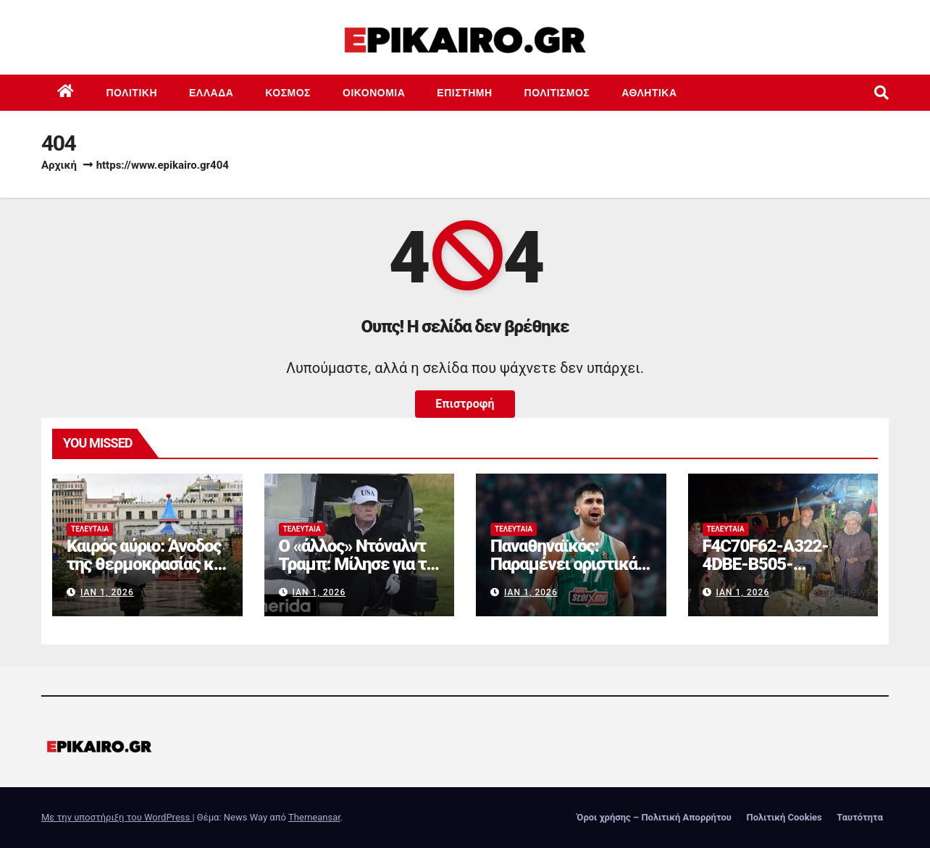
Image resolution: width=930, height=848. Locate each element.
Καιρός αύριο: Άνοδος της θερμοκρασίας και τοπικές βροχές (147, 564)
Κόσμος (288, 92)
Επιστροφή (464, 404)
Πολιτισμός (557, 92)
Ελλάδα (211, 92)
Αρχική (59, 165)
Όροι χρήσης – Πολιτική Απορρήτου (654, 817)
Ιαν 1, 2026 (107, 592)
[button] (881, 92)
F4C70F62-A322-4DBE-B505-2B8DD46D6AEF (766, 564)
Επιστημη (464, 92)
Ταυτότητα (860, 817)
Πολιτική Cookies (783, 817)
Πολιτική (132, 92)
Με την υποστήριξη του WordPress (116, 817)
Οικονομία (374, 92)
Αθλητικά (648, 92)
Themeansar (314, 817)
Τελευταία (90, 529)
